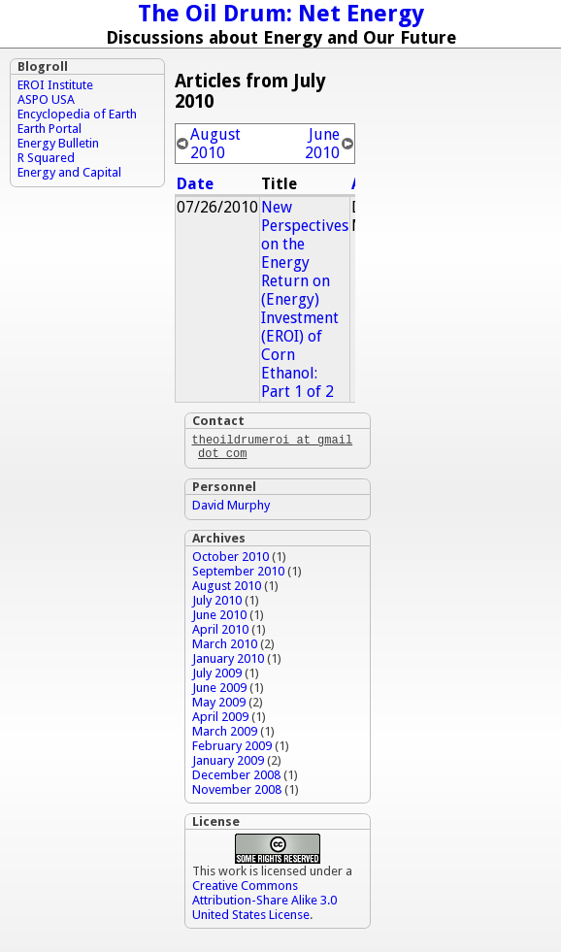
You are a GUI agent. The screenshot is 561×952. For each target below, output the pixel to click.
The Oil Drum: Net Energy (281, 13)
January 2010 (228, 662)
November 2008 (236, 793)
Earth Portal (49, 128)
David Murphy (231, 509)
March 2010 (224, 647)
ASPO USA (46, 99)
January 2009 (228, 764)
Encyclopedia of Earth (77, 114)
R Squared (46, 157)
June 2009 (219, 691)
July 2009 (217, 677)
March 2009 (224, 735)
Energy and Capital (69, 172)
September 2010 (238, 575)
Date (195, 184)
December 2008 (236, 778)
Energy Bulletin (58, 143)
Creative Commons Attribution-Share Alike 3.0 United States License (264, 904)
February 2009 (232, 749)
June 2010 (322, 143)
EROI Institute (55, 85)
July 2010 (217, 604)
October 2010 (230, 560)
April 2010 (220, 633)
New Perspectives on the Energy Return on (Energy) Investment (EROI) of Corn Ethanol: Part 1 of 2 (304, 299)
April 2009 (220, 720)
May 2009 (219, 706)
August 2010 (215, 143)
